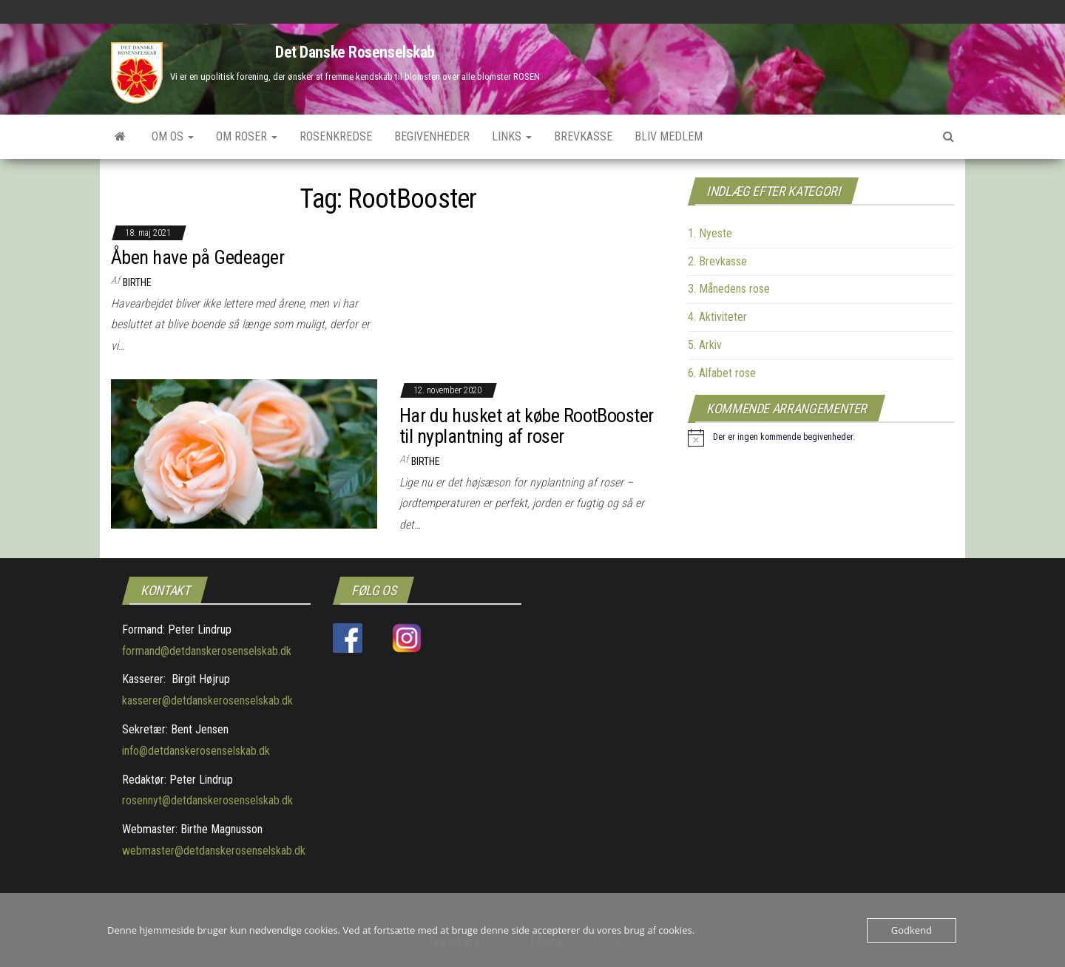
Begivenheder (432, 136)
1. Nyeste (710, 233)
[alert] (771, 438)
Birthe (137, 282)
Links (512, 136)
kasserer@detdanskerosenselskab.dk (207, 700)
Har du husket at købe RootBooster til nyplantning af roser (526, 426)
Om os (173, 136)
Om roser (246, 136)
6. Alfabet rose (722, 373)
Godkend (911, 930)
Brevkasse (583, 136)
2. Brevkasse (717, 261)
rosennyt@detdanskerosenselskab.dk (207, 800)
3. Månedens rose (729, 289)
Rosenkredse (336, 136)
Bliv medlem (669, 136)
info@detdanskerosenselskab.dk (196, 751)
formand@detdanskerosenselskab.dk (206, 651)
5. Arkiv (705, 345)
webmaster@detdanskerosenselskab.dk (213, 851)
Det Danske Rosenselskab (355, 52)
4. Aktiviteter (717, 317)
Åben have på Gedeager (197, 257)
